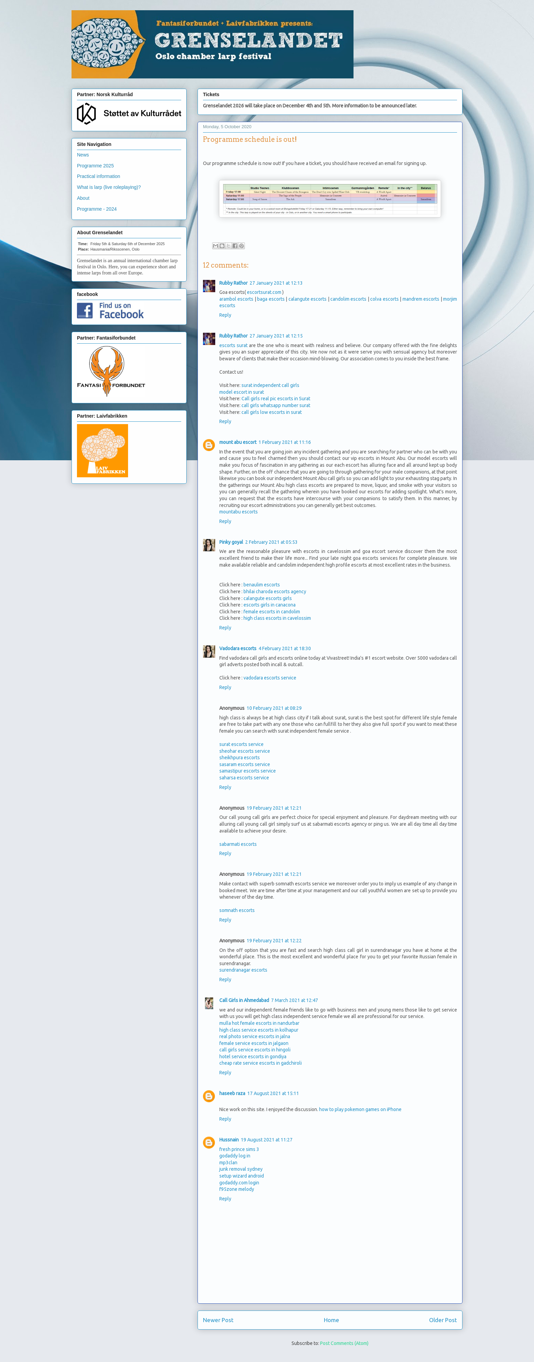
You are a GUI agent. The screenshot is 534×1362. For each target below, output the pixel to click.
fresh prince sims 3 (239, 1149)
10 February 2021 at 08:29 (274, 708)
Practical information (98, 176)
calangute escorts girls (268, 598)
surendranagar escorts (243, 970)
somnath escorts (237, 910)
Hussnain (229, 1139)
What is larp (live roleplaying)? (109, 187)
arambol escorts (236, 299)
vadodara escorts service (270, 677)
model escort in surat (241, 392)
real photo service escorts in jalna (254, 1036)
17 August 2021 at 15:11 (273, 1093)
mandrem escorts (421, 299)
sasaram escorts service (244, 764)
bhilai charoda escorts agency (275, 591)
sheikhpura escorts (239, 757)
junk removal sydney (241, 1169)
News (83, 155)
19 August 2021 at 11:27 (267, 1139)
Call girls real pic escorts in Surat (275, 398)
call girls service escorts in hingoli (254, 1049)
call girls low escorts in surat (271, 412)
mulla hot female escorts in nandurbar (259, 1023)
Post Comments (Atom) (344, 1343)
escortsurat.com (264, 292)
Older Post (443, 1320)
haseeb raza (232, 1093)
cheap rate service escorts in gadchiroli (260, 1063)
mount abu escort (237, 442)
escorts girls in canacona (270, 605)
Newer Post (218, 1320)
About (83, 198)
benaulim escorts (262, 584)
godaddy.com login (239, 1182)
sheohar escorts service (244, 751)
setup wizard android (241, 1176)
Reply (225, 315)
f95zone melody (236, 1189)
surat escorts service (241, 744)
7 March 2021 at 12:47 (294, 1000)
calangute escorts (307, 299)
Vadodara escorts (237, 648)
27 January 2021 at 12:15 (276, 336)
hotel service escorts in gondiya (252, 1056)
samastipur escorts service (247, 771)
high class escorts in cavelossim (277, 618)
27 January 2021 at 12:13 (276, 283)
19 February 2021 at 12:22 (274, 940)
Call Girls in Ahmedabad (244, 1000)
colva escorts (384, 299)
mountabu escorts (238, 511)
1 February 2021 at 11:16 (284, 442)
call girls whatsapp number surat (275, 405)
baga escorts (270, 299)
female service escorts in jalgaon (253, 1043)
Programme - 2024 (97, 209)
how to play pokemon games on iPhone (360, 1109)
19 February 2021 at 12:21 (274, 808)
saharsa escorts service (244, 777)
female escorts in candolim (272, 611)
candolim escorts (348, 299)
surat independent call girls (270, 385)
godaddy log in (234, 1155)
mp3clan (228, 1162)
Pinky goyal (231, 542)
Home (331, 1320)
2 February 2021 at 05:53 (271, 542)
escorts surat (233, 345)
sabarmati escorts (238, 844)
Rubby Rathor (233, 283)
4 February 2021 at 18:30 (284, 648)
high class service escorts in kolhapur (258, 1030)
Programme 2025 (95, 165)
